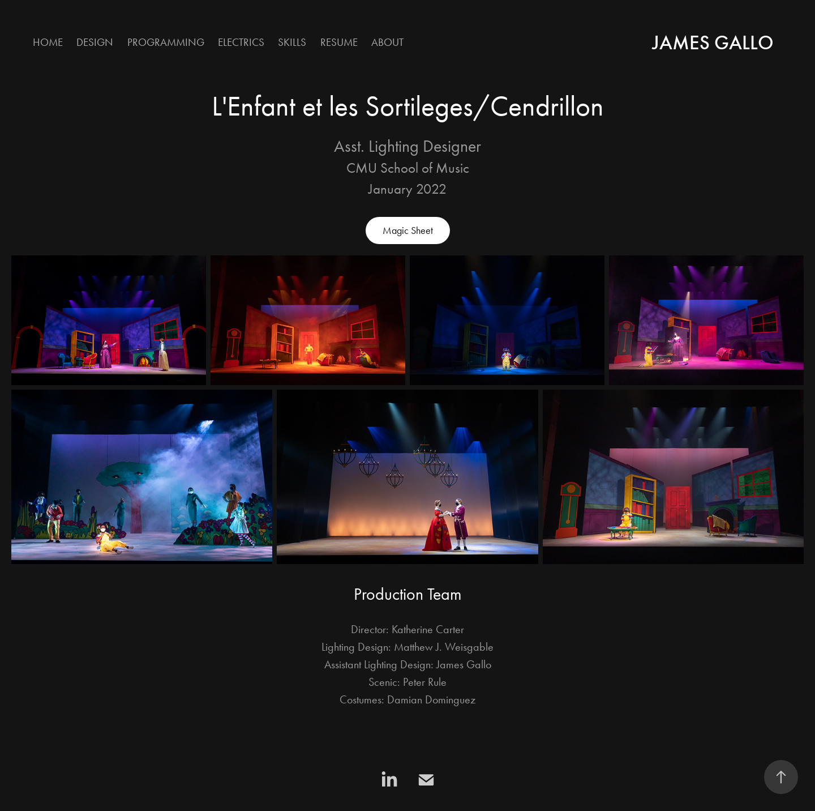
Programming (165, 42)
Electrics (241, 42)
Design (94, 42)
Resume (339, 42)
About (387, 42)
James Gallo (713, 42)
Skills (292, 42)
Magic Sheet (408, 230)
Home (48, 42)
